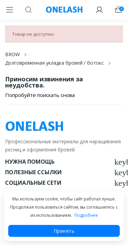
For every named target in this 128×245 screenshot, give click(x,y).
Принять (64, 231)
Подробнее (86, 215)
